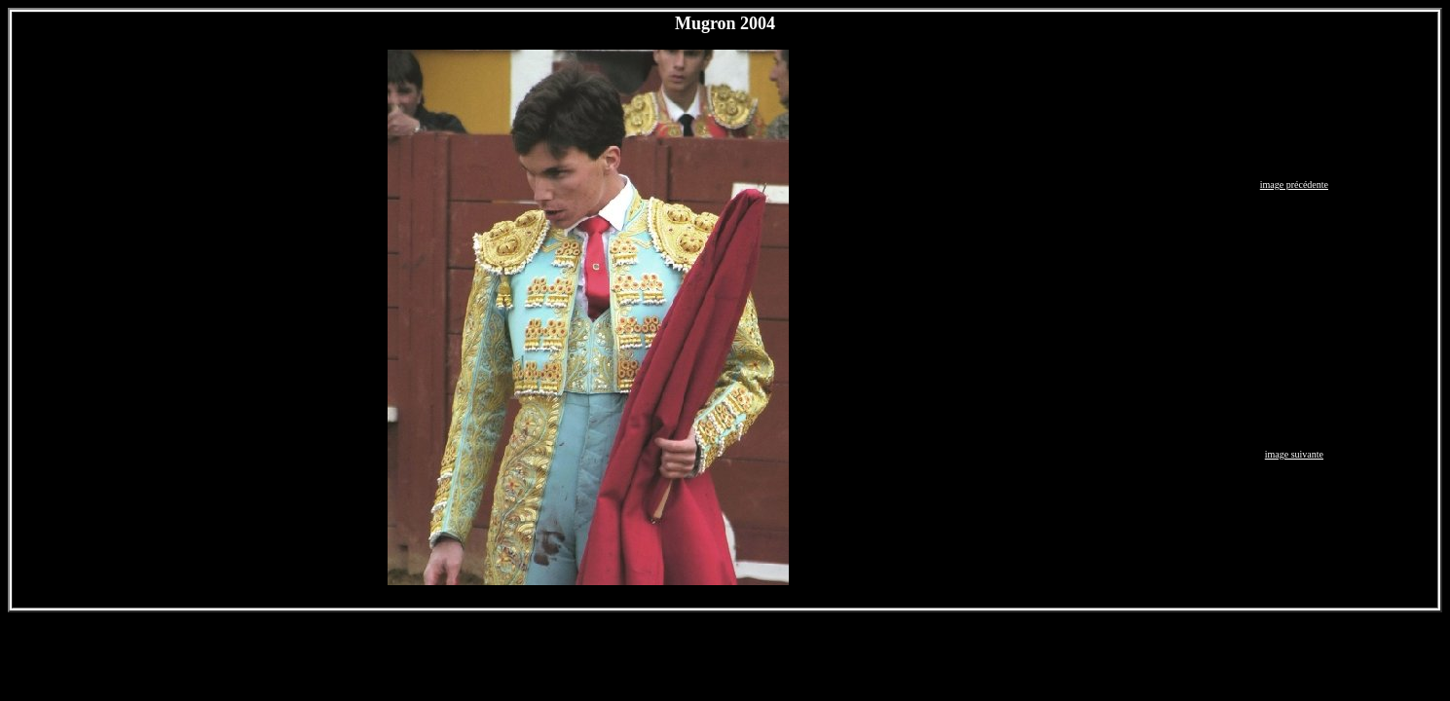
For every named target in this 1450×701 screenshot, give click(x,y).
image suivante (1294, 454)
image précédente (1294, 184)
